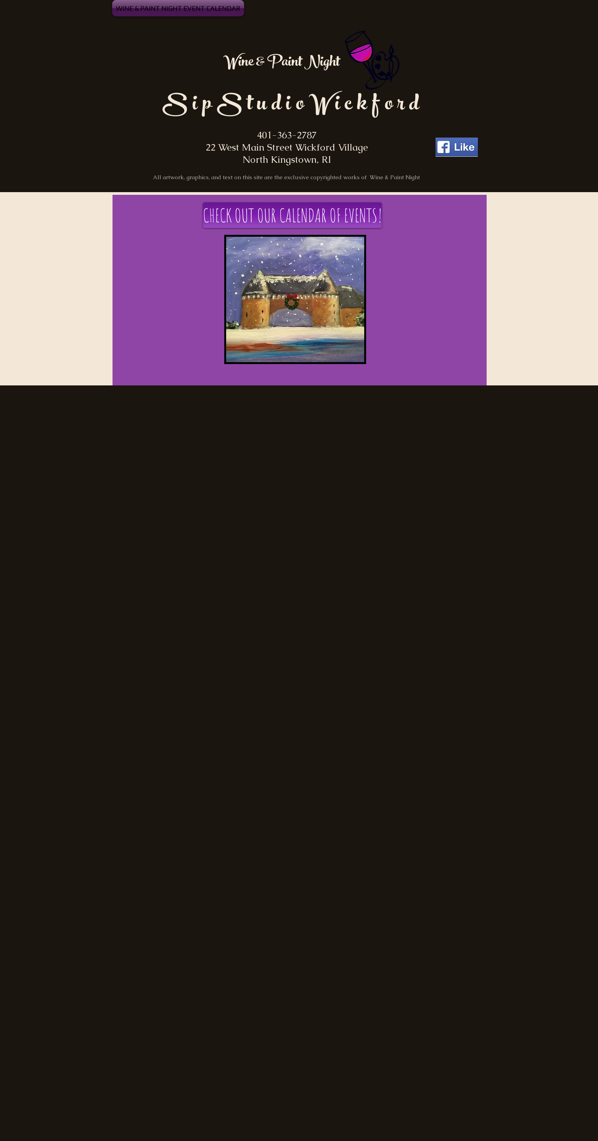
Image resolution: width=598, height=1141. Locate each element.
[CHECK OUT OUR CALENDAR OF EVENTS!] (292, 215)
